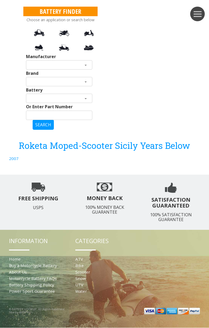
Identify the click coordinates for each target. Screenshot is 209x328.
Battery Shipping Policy (31, 284)
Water (81, 291)
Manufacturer (41, 56)
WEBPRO (25, 312)
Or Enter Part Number (49, 107)
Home (15, 259)
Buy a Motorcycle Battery (33, 265)
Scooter (82, 272)
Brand (32, 73)
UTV (79, 284)
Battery (34, 90)
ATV (79, 259)
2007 (14, 158)
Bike (79, 265)
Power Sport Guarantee (32, 291)
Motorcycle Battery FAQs (33, 278)
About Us (18, 272)
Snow (80, 278)
